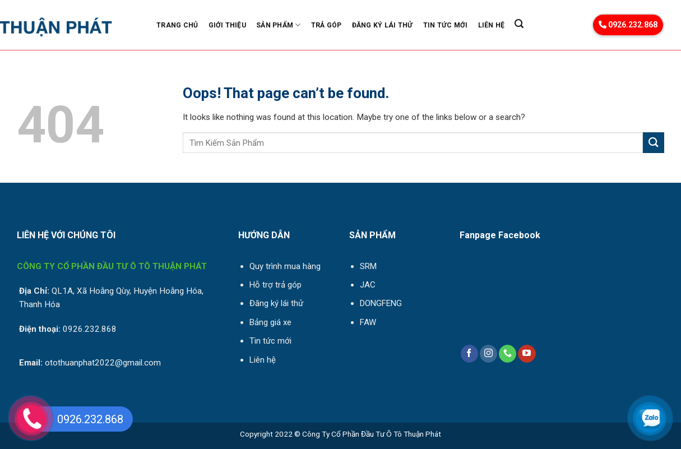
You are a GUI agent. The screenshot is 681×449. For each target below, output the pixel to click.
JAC (368, 285)
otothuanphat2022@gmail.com (103, 363)
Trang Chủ (177, 25)
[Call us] (507, 354)
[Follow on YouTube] (526, 354)
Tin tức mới (270, 341)
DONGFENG (381, 303)
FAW (368, 322)
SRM (368, 266)
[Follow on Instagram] (488, 354)
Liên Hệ (491, 25)
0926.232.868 (628, 24)
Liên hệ (262, 360)
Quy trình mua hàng (285, 266)
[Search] (519, 23)
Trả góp (326, 25)
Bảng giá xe (270, 322)
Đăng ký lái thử (382, 25)
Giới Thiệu (227, 25)
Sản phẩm (278, 25)
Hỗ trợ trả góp (275, 285)
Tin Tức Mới (445, 25)
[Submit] (653, 142)
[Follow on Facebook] (469, 354)
